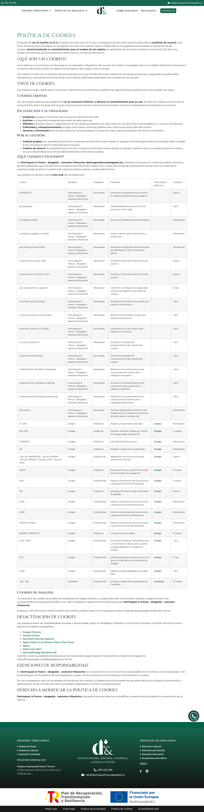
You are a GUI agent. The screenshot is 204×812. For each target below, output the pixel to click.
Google (157, 423)
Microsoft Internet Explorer (38, 639)
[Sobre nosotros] (127, 10)
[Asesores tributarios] (33, 10)
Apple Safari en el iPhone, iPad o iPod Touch (48, 642)
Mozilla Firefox (31, 635)
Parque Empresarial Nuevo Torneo (37, 766)
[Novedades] (149, 10)
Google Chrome (32, 632)
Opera (26, 645)
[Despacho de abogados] (70, 10)
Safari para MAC (32, 649)
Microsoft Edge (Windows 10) (40, 652)
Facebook (159, 581)
